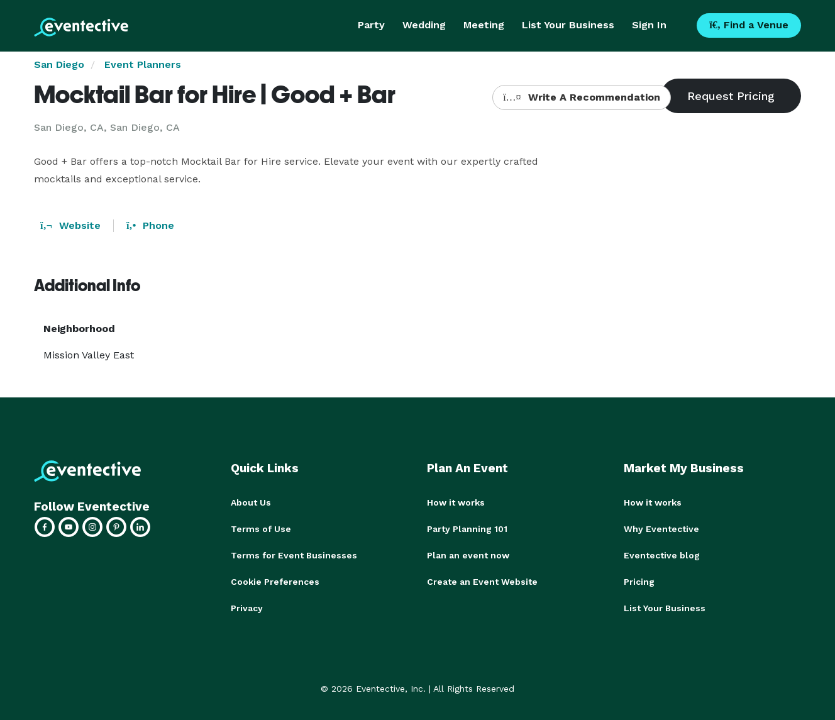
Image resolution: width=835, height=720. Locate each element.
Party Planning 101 (467, 529)
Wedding (424, 25)
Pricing (639, 582)
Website (70, 225)
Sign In (649, 25)
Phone (150, 225)
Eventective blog (662, 555)
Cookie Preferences (275, 582)
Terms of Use (261, 529)
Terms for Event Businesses (294, 555)
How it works (456, 502)
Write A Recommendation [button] (581, 97)
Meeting (483, 25)
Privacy (247, 608)
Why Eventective (661, 529)
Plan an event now (468, 555)
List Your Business (568, 25)
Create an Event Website (482, 582)
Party (371, 25)
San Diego (59, 64)
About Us (251, 502)
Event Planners (142, 64)
